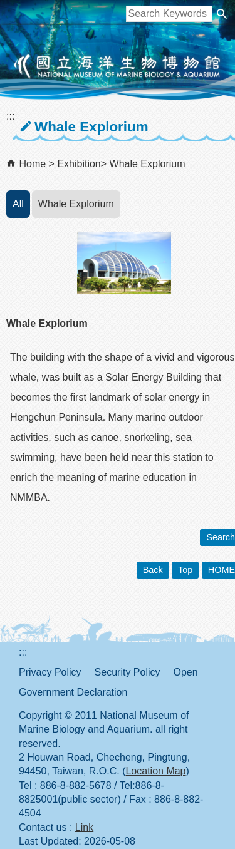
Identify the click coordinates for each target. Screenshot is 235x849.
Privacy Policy (50, 672)
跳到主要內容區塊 (6, 6)
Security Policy (127, 672)
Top (185, 570)
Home (32, 163)
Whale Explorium (147, 163)
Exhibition (78, 163)
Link (84, 827)
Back (153, 570)
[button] (222, 14)
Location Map (155, 771)
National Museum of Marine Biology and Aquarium (118, 66)
